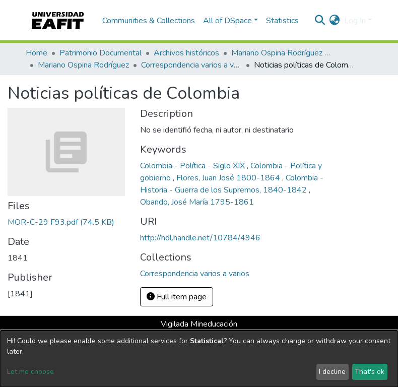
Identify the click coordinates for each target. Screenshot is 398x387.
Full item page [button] (177, 296)
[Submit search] (320, 21)
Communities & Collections (148, 20)
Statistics (282, 20)
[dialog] (199, 359)
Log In (355, 20)
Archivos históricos (186, 52)
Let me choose (30, 371)
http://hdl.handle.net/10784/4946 (200, 237)
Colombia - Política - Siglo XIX (193, 165)
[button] (334, 21)
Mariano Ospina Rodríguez (83, 65)
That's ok (369, 371)
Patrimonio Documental (100, 52)
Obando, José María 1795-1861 (197, 202)
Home (36, 52)
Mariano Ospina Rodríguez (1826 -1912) (281, 52)
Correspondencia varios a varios (191, 65)
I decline (332, 371)
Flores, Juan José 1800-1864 (229, 177)
